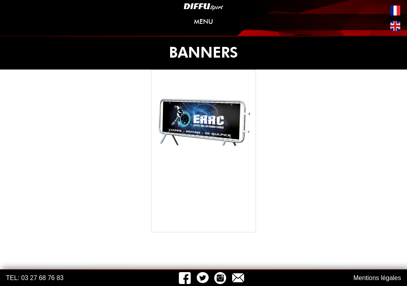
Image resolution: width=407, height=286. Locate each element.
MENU (295, 23)
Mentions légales (377, 277)
